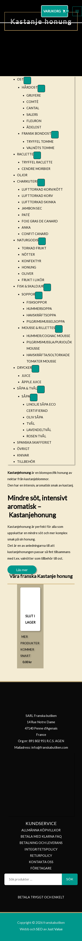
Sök (69, 879)
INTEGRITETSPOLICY (41, 849)
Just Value (55, 929)
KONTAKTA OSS (41, 862)
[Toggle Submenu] (27, 80)
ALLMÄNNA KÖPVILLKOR (41, 830)
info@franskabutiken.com (49, 747)
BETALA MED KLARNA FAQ (41, 836)
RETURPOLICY (41, 855)
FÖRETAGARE (41, 868)
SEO (39, 929)
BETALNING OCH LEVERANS (41, 843)
